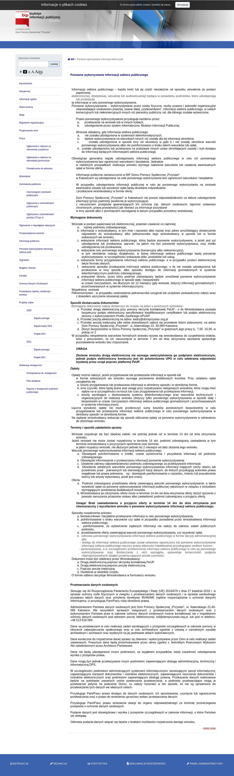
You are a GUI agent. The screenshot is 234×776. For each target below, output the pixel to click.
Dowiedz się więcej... (162, 4)
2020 (29, 310)
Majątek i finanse (27, 268)
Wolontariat (24, 176)
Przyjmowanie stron (28, 130)
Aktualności (24, 91)
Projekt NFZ (40, 334)
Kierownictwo (25, 83)
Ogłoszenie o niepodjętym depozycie (37, 225)
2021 (29, 341)
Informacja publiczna (29, 241)
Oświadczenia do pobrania (39, 168)
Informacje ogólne (28, 99)
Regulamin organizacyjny (31, 122)
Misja (21, 115)
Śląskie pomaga (41, 318)
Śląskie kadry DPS (43, 326)
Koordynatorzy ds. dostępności (41, 373)
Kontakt (23, 275)
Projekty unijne (26, 302)
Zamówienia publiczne (30, 184)
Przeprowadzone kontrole (31, 233)
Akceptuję (182, 4)
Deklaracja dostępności (30, 365)
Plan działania (33, 381)
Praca (22, 138)
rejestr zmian (209, 728)
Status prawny (26, 107)
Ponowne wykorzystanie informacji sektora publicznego (109, 74)
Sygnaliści (24, 260)
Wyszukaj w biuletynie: (29, 58)
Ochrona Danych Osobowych (33, 283)
